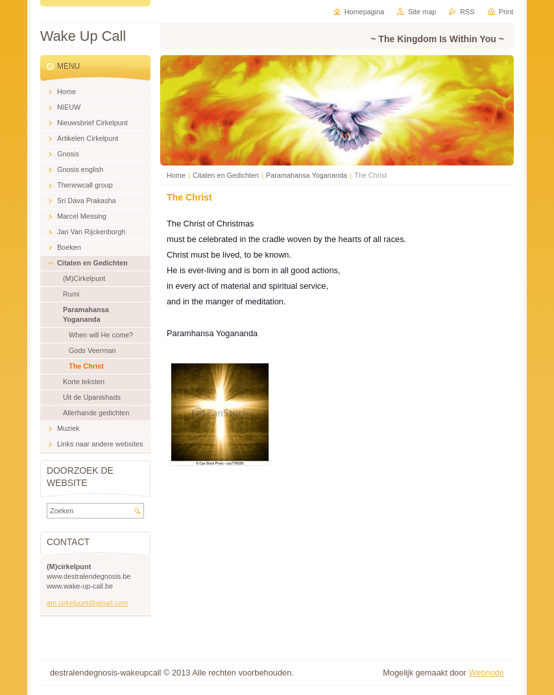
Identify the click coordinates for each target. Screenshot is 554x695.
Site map (422, 12)
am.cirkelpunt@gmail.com (87, 603)
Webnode (486, 672)
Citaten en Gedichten (226, 175)
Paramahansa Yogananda (306, 175)
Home (176, 175)
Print (506, 12)
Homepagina (364, 12)
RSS (467, 12)
